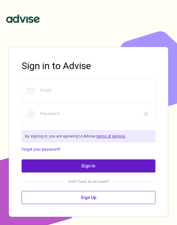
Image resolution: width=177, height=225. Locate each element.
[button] (146, 114)
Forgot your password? (41, 149)
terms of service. (111, 136)
